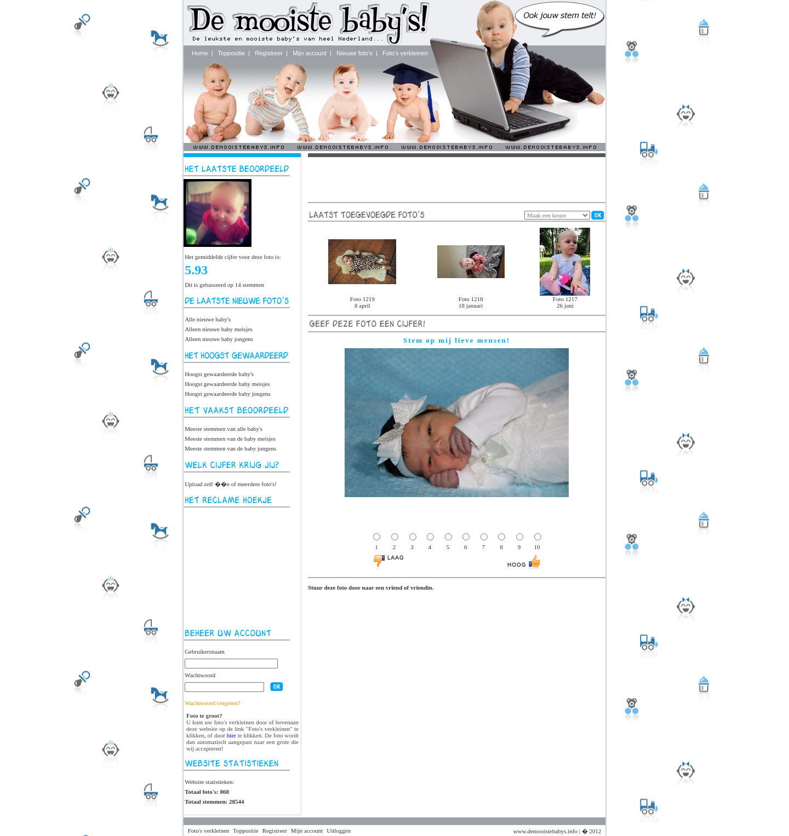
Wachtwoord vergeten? (212, 703)
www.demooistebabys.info (545, 831)
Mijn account (310, 53)
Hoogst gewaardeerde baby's (219, 374)
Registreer (269, 53)
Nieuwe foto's (354, 53)
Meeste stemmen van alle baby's (223, 428)
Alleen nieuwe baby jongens (219, 339)
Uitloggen (339, 830)
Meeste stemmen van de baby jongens (230, 448)
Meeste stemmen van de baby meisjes (230, 438)
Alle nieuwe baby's (208, 319)
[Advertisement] (239, 567)
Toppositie (231, 53)
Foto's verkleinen (405, 53)
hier (231, 735)
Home (200, 53)
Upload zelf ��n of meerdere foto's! (231, 484)
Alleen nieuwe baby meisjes (219, 329)
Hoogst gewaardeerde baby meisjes (227, 383)
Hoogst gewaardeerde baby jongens (228, 393)
